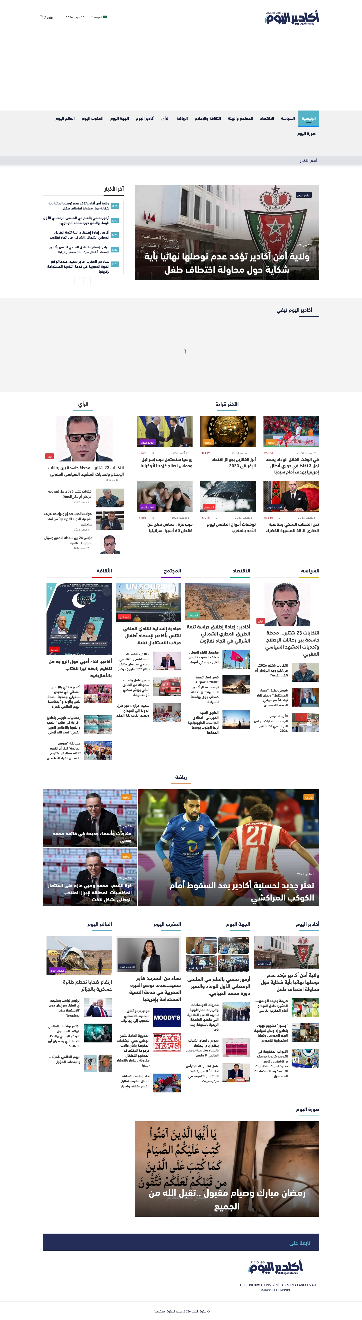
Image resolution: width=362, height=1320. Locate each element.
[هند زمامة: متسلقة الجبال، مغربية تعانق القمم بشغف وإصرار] (167, 1083)
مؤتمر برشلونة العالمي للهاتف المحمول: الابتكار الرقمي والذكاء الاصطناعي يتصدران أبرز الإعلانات (64, 1036)
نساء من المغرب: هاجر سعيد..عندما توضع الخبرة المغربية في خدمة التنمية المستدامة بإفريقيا (155, 988)
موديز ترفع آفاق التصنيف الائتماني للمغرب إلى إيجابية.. (135, 1015)
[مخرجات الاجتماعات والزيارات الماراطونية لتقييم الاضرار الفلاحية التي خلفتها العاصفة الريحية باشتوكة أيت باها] (236, 1011)
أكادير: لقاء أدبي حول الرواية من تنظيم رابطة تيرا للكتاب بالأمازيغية (80, 667)
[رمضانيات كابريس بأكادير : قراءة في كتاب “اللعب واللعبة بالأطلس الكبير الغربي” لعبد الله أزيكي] (98, 724)
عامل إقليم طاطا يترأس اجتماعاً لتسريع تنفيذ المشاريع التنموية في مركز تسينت (202, 1073)
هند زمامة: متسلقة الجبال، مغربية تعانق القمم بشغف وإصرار (135, 1081)
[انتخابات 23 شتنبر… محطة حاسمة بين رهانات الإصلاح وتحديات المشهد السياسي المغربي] (83, 438)
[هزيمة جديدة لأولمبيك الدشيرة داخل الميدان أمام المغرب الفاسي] (305, 1007)
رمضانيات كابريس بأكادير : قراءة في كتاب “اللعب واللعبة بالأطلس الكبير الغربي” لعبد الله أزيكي (63, 724)
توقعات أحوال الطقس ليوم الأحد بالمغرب (231, 526)
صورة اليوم (306, 133)
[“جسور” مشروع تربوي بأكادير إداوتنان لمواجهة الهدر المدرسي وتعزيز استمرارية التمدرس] (305, 1032)
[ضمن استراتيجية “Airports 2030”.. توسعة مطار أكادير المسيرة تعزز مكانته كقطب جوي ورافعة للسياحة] (236, 684)
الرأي (165, 118)
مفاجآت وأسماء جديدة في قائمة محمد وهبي (92, 836)
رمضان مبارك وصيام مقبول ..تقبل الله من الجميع (227, 1198)
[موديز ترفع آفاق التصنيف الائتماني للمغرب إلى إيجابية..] (167, 1017)
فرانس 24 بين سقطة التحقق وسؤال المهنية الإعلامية (68, 540)
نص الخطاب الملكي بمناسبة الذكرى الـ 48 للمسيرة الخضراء (292, 526)
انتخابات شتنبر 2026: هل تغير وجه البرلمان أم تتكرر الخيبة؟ (70, 493)
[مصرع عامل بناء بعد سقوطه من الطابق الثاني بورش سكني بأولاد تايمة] (167, 686)
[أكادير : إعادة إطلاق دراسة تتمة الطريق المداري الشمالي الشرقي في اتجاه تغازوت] (217, 601)
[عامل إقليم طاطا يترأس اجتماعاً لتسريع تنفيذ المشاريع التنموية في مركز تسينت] (236, 1073)
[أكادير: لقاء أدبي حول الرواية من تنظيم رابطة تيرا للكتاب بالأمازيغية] (79, 619)
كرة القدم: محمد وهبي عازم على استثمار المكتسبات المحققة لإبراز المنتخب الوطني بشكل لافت (90, 892)
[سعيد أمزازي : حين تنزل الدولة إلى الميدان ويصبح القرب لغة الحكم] (167, 712)
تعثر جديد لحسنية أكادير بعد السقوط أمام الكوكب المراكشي (241, 890)
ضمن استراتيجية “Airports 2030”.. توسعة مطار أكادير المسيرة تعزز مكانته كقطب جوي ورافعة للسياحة (205, 689)
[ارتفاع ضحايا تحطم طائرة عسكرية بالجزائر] (79, 955)
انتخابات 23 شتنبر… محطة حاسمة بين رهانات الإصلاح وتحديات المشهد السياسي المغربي (86, 470)
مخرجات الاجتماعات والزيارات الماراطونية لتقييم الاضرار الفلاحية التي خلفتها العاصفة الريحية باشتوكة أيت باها (203, 1016)
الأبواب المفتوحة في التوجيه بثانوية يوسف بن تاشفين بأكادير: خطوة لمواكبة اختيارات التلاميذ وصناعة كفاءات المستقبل (271, 1063)
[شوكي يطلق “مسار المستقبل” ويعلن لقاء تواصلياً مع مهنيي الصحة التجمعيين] (305, 697)
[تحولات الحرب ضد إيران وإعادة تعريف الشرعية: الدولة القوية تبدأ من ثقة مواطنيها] (110, 520)
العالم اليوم (65, 118)
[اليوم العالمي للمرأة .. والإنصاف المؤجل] (98, 1063)
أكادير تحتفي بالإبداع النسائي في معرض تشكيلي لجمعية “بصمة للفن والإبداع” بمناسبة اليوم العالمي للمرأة (64, 696)
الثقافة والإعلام (208, 118)
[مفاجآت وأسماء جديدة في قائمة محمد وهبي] (90, 818)
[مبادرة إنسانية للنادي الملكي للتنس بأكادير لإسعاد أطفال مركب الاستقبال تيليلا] (148, 602)
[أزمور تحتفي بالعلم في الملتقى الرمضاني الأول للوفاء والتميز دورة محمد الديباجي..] (217, 954)
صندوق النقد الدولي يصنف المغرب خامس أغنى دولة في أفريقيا (204, 657)
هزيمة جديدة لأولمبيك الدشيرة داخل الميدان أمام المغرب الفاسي (271, 1005)
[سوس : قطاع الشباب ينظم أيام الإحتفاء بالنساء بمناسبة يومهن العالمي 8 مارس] (236, 1047)
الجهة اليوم (119, 118)
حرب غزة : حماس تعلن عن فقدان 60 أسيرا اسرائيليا (170, 526)
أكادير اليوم (145, 118)
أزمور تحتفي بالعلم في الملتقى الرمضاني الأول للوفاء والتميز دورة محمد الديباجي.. (218, 985)
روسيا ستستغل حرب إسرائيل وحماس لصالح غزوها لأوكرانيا (167, 462)
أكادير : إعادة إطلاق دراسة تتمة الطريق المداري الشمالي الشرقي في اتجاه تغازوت (218, 633)
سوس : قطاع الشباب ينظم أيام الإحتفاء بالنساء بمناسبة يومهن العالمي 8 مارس (202, 1047)
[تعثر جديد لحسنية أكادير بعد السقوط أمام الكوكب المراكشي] (228, 847)
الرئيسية (309, 118)
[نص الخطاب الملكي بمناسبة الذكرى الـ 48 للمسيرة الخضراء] (291, 496)
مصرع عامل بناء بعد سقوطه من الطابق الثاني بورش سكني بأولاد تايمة (136, 687)
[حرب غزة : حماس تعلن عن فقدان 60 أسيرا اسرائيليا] (165, 496)
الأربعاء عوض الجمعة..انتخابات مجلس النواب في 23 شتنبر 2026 (271, 723)
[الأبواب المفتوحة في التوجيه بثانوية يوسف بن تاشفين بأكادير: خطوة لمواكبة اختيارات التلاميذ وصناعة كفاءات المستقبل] (305, 1058)
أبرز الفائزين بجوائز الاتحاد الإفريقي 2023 (234, 462)
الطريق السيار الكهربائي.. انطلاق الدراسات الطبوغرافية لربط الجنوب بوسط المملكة (203, 722)
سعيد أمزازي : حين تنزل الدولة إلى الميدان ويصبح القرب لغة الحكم (133, 710)
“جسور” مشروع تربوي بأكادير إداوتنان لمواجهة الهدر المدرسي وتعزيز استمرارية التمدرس (271, 1032)
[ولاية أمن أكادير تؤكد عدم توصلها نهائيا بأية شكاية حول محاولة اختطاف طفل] (227, 232)
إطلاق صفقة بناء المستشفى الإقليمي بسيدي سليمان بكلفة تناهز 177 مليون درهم (134, 661)
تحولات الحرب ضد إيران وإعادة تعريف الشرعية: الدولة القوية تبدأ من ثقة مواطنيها (68, 518)
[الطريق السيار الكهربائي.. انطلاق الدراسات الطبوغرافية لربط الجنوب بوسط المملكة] (236, 719)
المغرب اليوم (92, 118)
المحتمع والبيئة (240, 118)
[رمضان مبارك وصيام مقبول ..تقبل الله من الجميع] (227, 1169)
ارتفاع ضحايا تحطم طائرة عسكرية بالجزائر (87, 985)
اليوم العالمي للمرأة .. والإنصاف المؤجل (64, 1059)
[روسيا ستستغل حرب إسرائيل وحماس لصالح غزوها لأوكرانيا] (165, 431)
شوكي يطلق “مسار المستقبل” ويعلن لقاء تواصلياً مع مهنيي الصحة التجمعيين (272, 697)
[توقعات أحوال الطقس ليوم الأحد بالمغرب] (228, 496)
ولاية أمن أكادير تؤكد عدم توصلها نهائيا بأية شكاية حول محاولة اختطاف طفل (227, 261)
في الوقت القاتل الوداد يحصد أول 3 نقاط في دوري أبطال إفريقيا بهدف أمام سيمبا (292, 465)
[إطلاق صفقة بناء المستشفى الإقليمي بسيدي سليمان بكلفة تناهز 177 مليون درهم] (167, 661)
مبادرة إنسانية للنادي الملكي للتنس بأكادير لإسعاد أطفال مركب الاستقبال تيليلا (152, 635)
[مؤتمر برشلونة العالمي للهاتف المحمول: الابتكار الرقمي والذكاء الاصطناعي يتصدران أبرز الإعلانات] (98, 1033)
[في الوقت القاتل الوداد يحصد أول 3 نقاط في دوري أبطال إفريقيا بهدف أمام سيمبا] (291, 431)
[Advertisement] (181, 73)
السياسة (288, 118)
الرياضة (182, 118)
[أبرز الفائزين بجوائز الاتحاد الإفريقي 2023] (228, 431)
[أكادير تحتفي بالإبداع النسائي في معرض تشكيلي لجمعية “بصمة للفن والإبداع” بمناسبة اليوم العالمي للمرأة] (98, 693)
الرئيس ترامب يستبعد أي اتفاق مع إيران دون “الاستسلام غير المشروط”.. (64, 1007)
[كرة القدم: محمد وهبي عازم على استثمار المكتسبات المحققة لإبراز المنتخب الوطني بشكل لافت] (90, 877)
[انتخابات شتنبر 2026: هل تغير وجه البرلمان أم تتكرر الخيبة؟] (110, 498)
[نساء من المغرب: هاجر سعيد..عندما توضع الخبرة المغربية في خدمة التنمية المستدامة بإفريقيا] (148, 954)
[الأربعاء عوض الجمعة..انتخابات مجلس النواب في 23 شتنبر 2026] (305, 722)
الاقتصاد (267, 118)
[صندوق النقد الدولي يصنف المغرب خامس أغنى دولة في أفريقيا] (236, 659)
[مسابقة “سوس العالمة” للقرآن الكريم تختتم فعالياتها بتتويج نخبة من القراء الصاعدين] (98, 750)
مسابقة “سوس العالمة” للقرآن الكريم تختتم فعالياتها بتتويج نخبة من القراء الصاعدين (63, 750)
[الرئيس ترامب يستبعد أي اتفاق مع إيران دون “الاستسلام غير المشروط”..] (98, 1007)
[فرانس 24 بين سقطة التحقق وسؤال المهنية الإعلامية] (110, 544)
